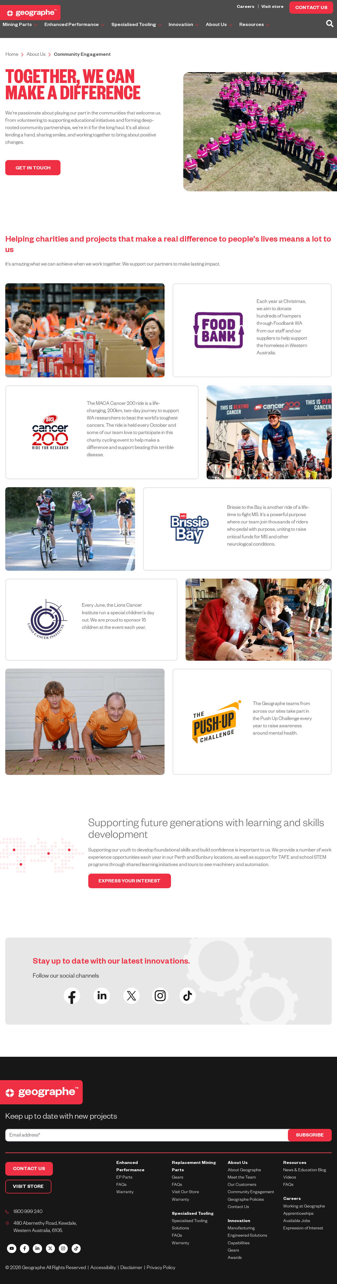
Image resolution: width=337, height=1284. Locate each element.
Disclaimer (132, 1268)
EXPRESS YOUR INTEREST (131, 882)
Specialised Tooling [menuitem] (193, 1214)
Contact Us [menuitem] (238, 1207)
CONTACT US (311, 8)
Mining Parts (20, 25)
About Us (219, 25)
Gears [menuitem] (177, 1178)
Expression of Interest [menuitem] (303, 1229)
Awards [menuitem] (235, 1258)
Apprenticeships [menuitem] (298, 1214)
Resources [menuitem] (294, 1163)
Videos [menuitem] (289, 1178)
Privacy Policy (161, 1268)
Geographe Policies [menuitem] (246, 1200)
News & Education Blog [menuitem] (304, 1171)
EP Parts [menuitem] (124, 1178)
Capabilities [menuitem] (239, 1243)
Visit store (272, 7)
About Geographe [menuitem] (244, 1171)
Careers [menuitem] (292, 1199)
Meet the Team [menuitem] (242, 1178)
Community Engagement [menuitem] (251, 1193)
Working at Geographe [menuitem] (304, 1207)
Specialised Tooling (137, 25)
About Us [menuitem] (238, 1163)
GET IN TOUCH (33, 169)
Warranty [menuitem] (125, 1193)
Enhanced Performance (75, 25)
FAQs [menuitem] (121, 1185)
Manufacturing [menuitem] (241, 1229)
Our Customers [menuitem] (242, 1185)
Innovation (184, 25)
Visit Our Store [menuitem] (185, 1193)
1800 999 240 (27, 1212)
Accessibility (104, 1268)
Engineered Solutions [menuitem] (247, 1236)
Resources (255, 25)
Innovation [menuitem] (239, 1221)
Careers (246, 7)
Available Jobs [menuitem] (296, 1221)
